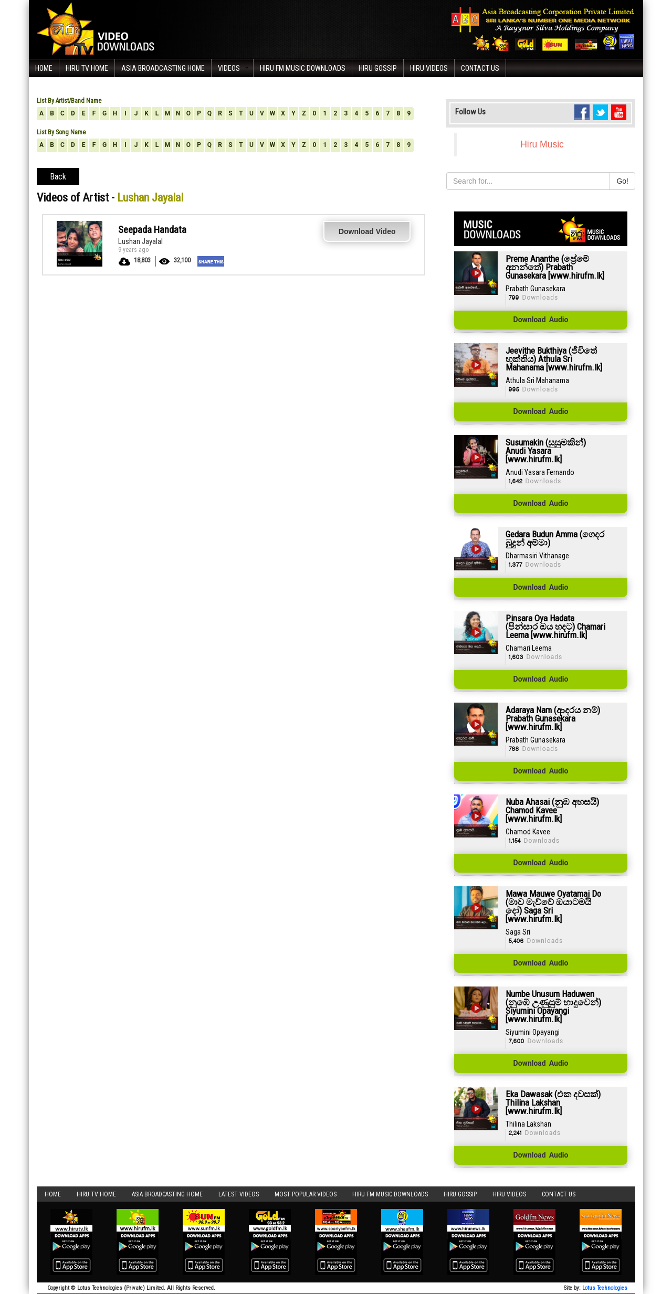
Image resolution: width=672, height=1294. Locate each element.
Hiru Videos (429, 68)
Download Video (367, 231)
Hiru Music (542, 144)
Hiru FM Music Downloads (302, 68)
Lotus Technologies (604, 1288)
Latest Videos (238, 1194)
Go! (622, 181)
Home (43, 68)
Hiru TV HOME (87, 68)
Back (58, 177)
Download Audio (541, 320)
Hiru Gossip (378, 68)
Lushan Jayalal (140, 241)
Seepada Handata (152, 230)
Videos (229, 68)
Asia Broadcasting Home (163, 68)
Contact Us (480, 68)
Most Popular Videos (306, 1194)
